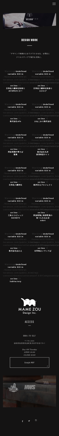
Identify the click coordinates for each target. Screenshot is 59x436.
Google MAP (36, 361)
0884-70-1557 (29, 335)
